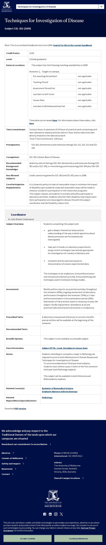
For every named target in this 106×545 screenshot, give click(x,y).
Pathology (47, 397)
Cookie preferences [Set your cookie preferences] (78, 538)
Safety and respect (11, 463)
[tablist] (60, 6)
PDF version (20, 408)
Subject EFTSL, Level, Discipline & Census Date (65, 348)
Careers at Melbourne (12, 458)
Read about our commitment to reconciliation (24, 444)
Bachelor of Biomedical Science (57, 388)
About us (6, 453)
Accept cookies (27, 538)
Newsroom (7, 468)
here (55, 120)
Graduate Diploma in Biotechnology (59, 391)
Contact (6, 474)
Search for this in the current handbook (72, 45)
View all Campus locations (67, 478)
